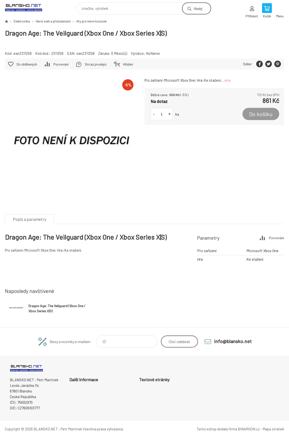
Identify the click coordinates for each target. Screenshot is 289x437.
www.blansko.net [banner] (26, 7)
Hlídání (128, 64)
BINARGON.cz (249, 429)
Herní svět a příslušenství (53, 21)
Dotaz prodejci (96, 64)
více (227, 80)
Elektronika (22, 21)
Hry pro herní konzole (91, 21)
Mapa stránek (273, 429)
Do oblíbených (27, 64)
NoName (153, 53)
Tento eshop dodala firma (217, 429)
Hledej (197, 8)
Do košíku (261, 114)
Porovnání (61, 64)
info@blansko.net (233, 341)
